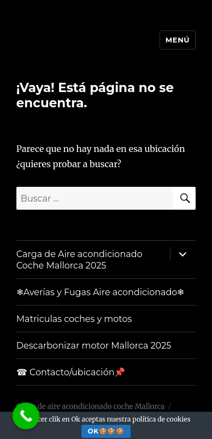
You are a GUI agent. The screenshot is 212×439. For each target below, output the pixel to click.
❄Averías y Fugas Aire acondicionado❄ (100, 292)
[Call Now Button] (26, 416)
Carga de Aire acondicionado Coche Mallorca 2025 (79, 260)
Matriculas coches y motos (74, 319)
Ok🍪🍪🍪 (106, 431)
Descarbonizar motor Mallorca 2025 (94, 345)
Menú (178, 39)
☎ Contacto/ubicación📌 (71, 372)
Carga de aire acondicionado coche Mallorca (90, 406)
